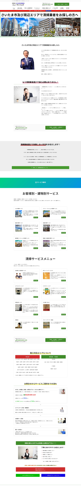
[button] (40, 167)
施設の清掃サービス (55, 495)
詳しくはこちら (48, 10)
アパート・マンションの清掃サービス (57, 493)
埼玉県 (27, 357)
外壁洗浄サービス (35, 498)
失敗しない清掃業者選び (15, 495)
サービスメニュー (34, 489)
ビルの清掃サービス (55, 491)
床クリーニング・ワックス (36, 493)
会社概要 (13, 498)
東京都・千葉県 (53, 357)
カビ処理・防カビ (35, 500)
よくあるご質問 (14, 497)
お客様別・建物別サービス (55, 489)
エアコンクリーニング (36, 495)
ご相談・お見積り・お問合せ (62, 4)
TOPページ (14, 489)
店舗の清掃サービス (55, 497)
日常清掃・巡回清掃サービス (37, 491)
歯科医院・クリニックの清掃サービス (57, 498)
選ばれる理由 (14, 493)
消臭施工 (34, 502)
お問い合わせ (14, 500)
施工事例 (13, 491)
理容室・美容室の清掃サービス (56, 500)
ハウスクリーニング (35, 497)
